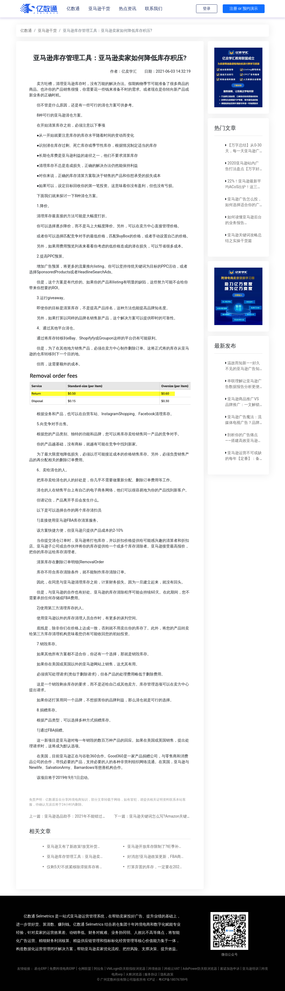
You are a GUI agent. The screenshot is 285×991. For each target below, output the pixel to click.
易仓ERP (40, 969)
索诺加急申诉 (230, 969)
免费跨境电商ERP (62, 969)
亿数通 (73, 8)
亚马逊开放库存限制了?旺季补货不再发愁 (155, 846)
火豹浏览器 (134, 974)
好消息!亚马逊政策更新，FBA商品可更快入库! (155, 856)
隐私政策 (167, 974)
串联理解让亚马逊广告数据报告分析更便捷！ (243, 386)
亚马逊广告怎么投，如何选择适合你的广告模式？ (243, 205)
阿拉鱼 (99, 969)
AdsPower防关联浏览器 (200, 969)
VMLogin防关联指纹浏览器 (125, 969)
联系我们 (153, 8)
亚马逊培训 (250, 969)
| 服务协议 (150, 974)
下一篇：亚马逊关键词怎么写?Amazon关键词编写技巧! (160, 816)
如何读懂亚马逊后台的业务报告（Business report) (243, 223)
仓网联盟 (84, 969)
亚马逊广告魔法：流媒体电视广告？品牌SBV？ (243, 422)
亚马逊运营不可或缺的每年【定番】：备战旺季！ (243, 458)
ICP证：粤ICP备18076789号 (167, 979)
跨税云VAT (172, 969)
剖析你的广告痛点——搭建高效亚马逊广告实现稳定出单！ (243, 440)
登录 (206, 8)
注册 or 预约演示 (244, 8)
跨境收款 (154, 969)
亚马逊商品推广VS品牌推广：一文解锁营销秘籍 (242, 404)
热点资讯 (127, 8)
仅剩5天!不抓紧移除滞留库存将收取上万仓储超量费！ (75, 867)
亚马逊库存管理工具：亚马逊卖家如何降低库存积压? (75, 856)
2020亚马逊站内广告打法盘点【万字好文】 (242, 169)
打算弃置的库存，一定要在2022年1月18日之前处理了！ (155, 867)
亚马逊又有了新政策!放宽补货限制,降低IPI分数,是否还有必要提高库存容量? (75, 846)
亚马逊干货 (99, 8)
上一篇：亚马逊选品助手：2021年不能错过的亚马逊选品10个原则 (85, 816)
